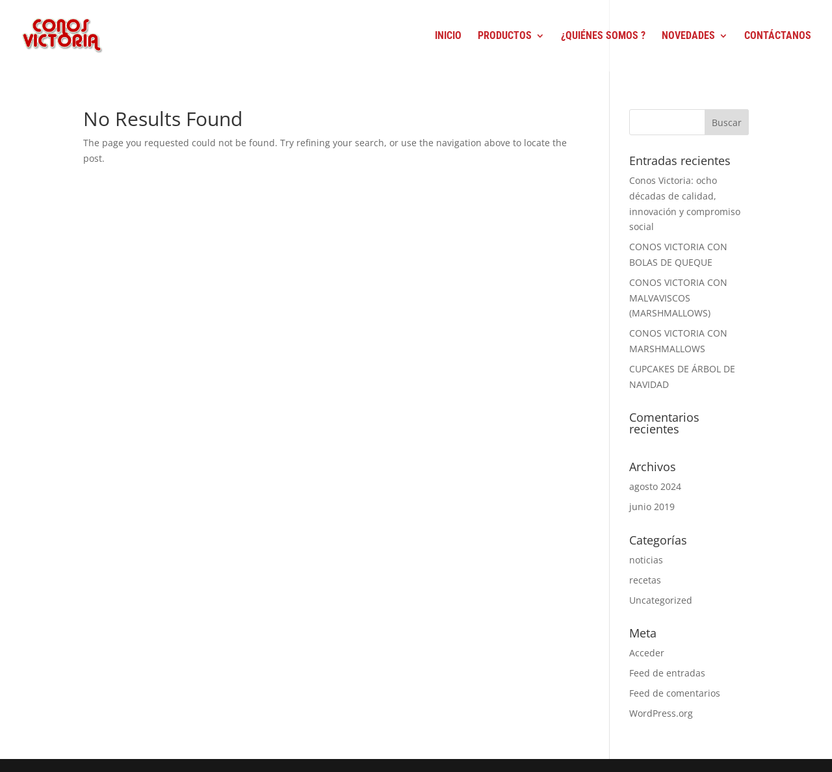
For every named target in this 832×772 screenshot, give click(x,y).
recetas (645, 580)
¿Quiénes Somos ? (603, 36)
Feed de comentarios (674, 693)
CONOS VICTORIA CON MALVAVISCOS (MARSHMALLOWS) (678, 298)
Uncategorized (660, 600)
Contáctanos (777, 36)
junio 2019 (652, 506)
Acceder (646, 653)
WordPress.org (661, 713)
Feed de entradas (667, 673)
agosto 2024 (655, 486)
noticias (646, 560)
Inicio (448, 36)
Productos (505, 36)
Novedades (688, 36)
